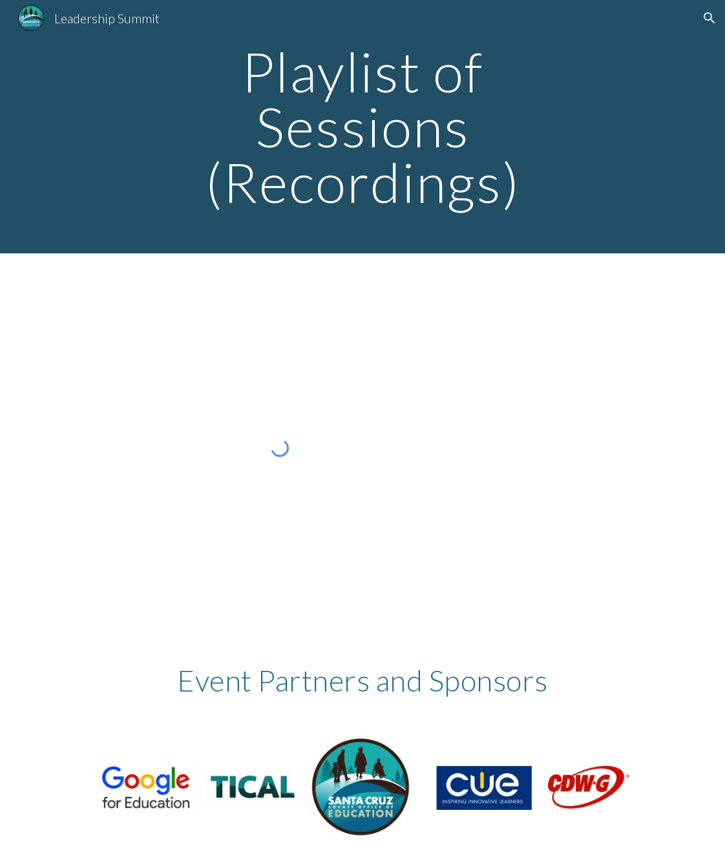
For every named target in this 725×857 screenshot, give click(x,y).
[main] (362, 127)
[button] (709, 18)
